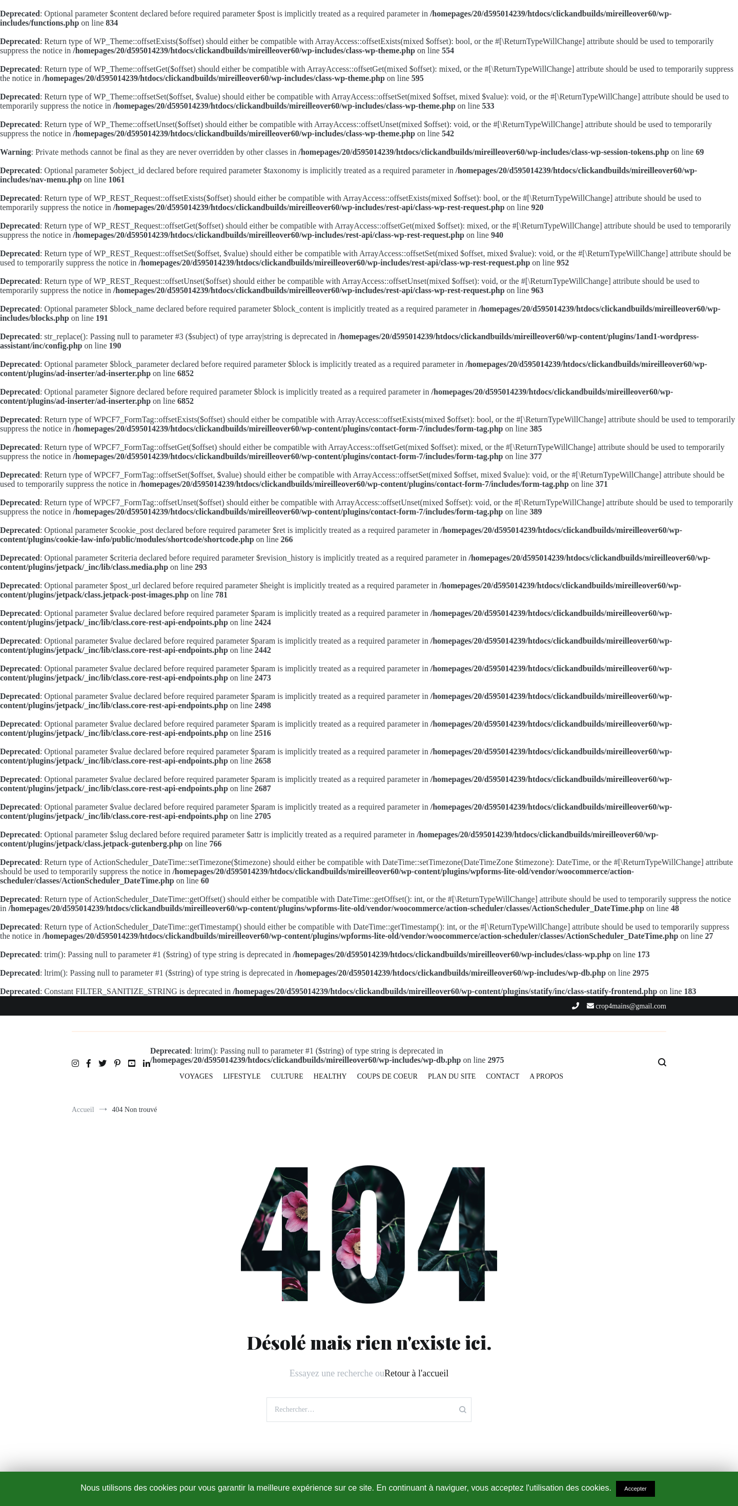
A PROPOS (546, 1076)
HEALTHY (330, 1076)
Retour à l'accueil (416, 1373)
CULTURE (287, 1076)
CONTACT (502, 1076)
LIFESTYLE (241, 1076)
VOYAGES (196, 1076)
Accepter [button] (635, 1489)
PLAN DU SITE (452, 1076)
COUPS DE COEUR (387, 1076)
